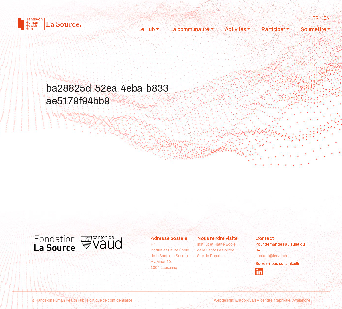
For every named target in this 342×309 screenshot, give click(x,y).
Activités (235, 29)
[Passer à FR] (315, 18)
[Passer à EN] (326, 18)
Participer (273, 29)
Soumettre (313, 29)
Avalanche (301, 300)
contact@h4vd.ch (271, 256)
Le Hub (146, 29)
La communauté (189, 29)
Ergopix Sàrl (245, 300)
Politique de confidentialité (109, 300)
